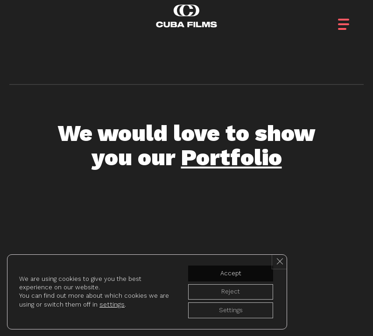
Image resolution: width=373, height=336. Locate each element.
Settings (227, 309)
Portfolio (231, 157)
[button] (352, 18)
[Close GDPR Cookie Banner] (278, 258)
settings (122, 302)
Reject (227, 290)
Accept (227, 270)
